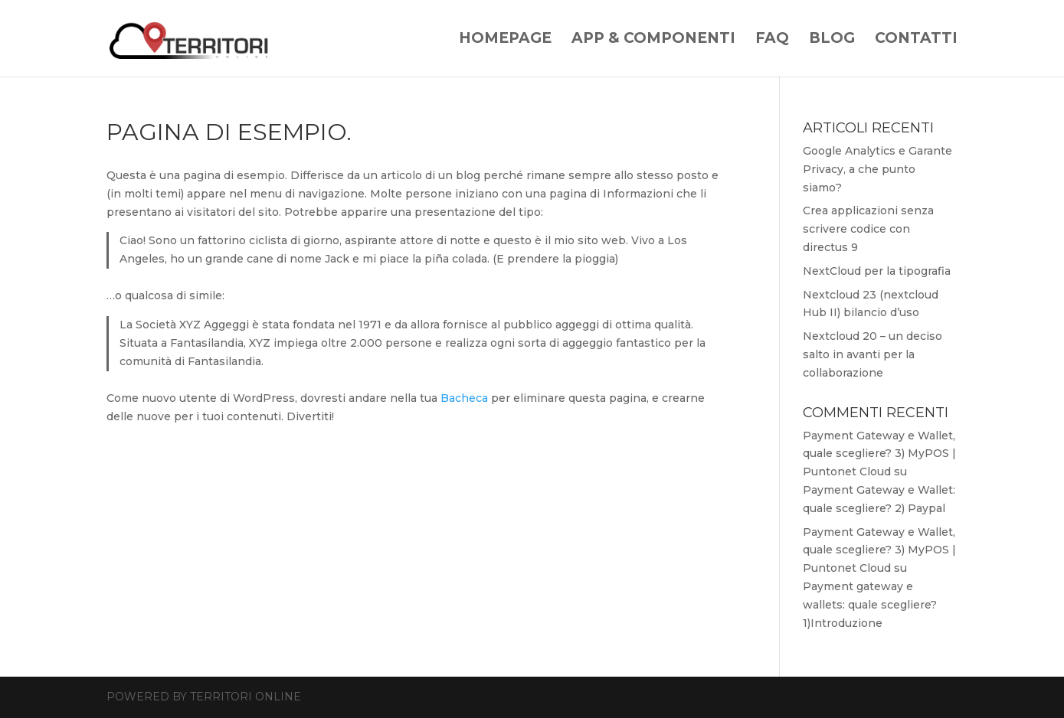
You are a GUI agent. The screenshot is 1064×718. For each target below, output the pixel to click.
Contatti (916, 40)
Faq (772, 40)
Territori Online (245, 696)
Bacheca (464, 398)
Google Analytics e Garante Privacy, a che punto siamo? (877, 169)
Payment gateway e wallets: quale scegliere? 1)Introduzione (870, 604)
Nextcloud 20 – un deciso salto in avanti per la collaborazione (872, 354)
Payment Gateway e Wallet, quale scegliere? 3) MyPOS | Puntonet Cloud (879, 454)
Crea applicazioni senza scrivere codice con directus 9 (868, 229)
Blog (832, 40)
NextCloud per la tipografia (877, 271)
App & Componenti (653, 40)
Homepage (505, 40)
